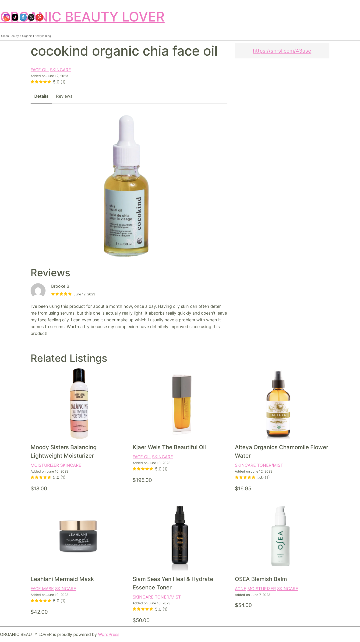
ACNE (240, 588)
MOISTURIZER (45, 465)
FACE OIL (40, 69)
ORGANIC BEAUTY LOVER (82, 17)
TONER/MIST (270, 465)
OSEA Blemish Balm (261, 579)
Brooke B (60, 286)
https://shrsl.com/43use (282, 51)
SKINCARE (60, 69)
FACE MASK (42, 588)
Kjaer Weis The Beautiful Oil (169, 447)
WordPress (108, 634)
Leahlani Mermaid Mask (62, 579)
